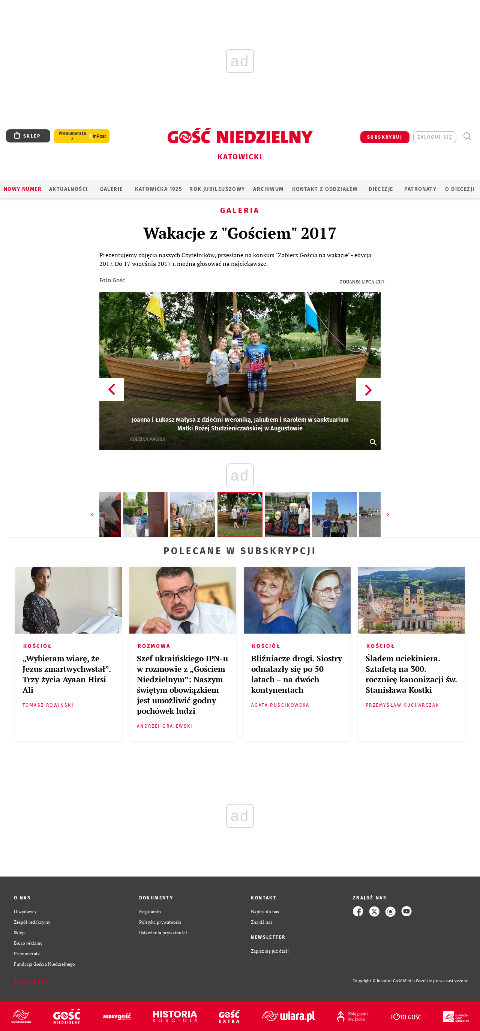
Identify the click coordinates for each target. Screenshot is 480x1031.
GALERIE (111, 189)
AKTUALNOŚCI (68, 189)
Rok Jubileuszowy (217, 189)
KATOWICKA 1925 (158, 189)
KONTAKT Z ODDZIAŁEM (325, 189)
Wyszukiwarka (467, 136)
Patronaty (420, 189)
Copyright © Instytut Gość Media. (384, 981)
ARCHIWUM (268, 189)
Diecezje (381, 189)
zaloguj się (434, 137)
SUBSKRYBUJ (384, 137)
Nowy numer (23, 189)
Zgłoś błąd (31, 981)
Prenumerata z (72, 136)
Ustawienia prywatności (163, 932)
